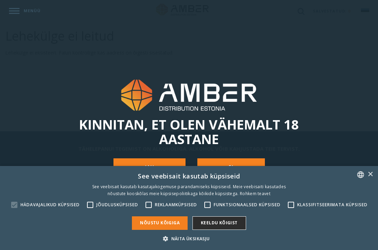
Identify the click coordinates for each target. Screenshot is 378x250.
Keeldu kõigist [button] (219, 223)
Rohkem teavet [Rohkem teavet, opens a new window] (255, 194)
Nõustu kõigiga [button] (160, 223)
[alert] (189, 208)
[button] (189, 238)
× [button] (370, 174)
